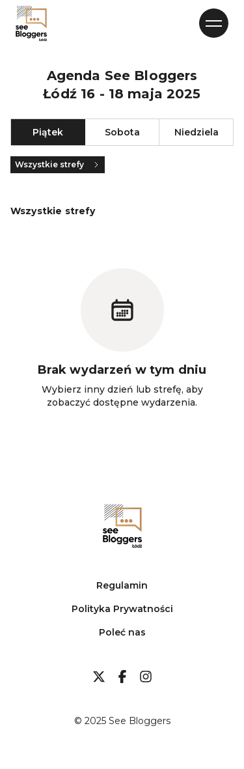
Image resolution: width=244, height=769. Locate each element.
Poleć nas (122, 632)
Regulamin (122, 585)
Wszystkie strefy (57, 164)
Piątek (48, 132)
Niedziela (196, 132)
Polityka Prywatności (122, 609)
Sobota (122, 132)
